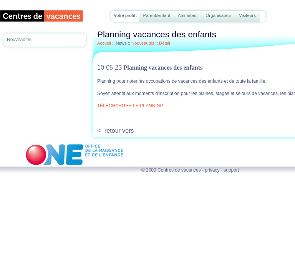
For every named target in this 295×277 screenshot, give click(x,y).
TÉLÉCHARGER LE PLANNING (130, 105)
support (231, 170)
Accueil (104, 43)
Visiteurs (247, 15)
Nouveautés (19, 39)
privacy (212, 170)
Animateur (188, 15)
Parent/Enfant (156, 15)
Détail (164, 43)
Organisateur (218, 15)
